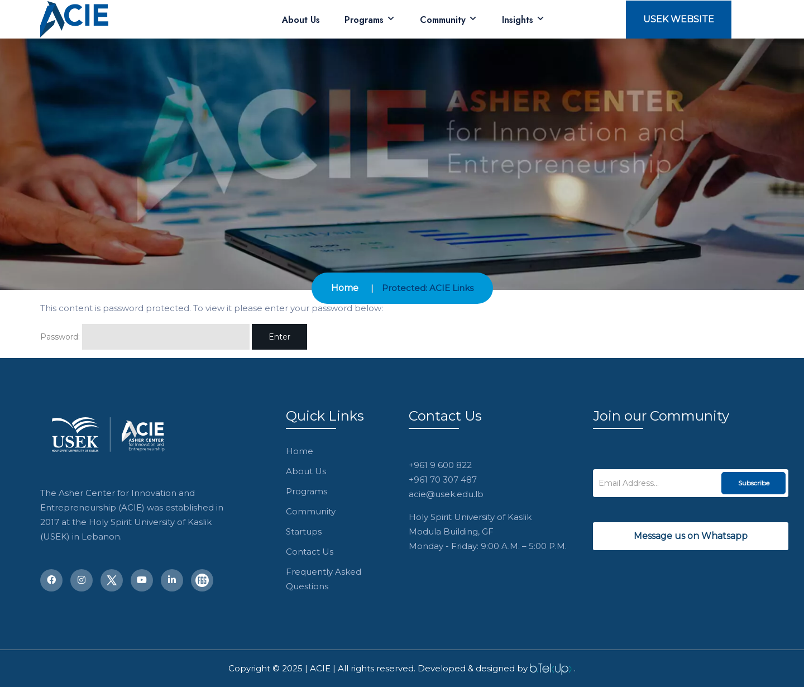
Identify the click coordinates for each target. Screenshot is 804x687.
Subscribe (753, 483)
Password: (145, 337)
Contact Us (309, 551)
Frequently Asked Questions (323, 578)
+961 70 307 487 (443, 479)
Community (448, 19)
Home (344, 288)
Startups (304, 531)
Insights (523, 19)
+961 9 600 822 (440, 465)
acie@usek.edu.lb (446, 494)
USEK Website (678, 19)
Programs (369, 19)
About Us (301, 19)
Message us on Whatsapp (691, 536)
